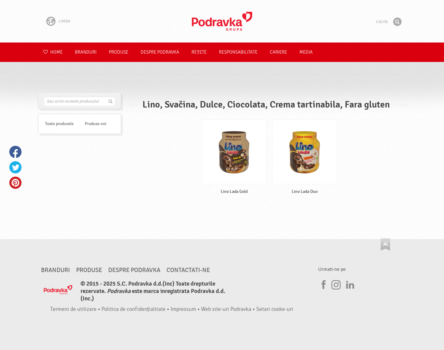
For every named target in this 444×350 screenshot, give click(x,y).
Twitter (15, 167)
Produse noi (95, 123)
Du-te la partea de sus (385, 244)
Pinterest (15, 183)
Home (53, 52)
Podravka (222, 21)
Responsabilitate (238, 52)
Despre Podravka (160, 52)
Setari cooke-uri (274, 309)
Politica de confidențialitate (133, 309)
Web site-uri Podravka (226, 309)
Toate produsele (59, 123)
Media (306, 52)
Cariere (278, 52)
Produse (118, 52)
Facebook (15, 152)
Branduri (86, 52)
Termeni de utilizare (73, 309)
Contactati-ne (188, 270)
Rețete (199, 52)
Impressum (183, 309)
